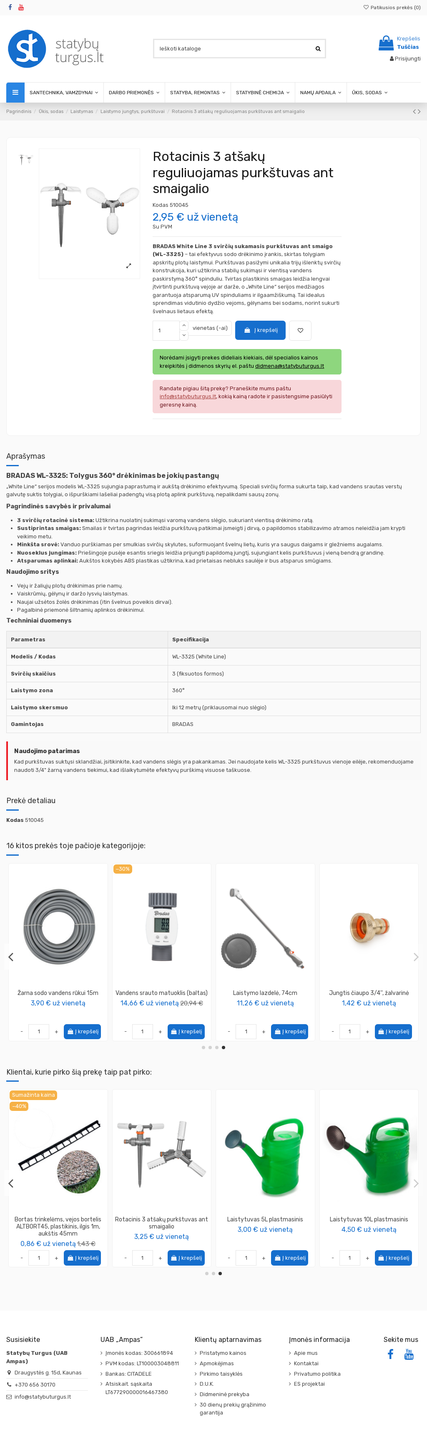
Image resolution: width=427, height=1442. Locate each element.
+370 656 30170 (35, 1385)
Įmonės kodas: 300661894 (139, 1353)
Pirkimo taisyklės (221, 1374)
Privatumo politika (317, 1374)
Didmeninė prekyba (224, 1394)
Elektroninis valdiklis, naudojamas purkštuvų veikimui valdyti (265, 997)
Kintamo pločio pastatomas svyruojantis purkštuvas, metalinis (369, 997)
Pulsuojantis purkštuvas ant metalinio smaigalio (161, 1223)
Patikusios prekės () (392, 7)
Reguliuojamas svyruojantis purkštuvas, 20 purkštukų (161, 997)
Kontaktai (306, 1363)
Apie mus (306, 1353)
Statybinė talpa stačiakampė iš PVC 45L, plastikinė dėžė (265, 1223)
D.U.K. (207, 1384)
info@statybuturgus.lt (43, 1397)
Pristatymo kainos (223, 1353)
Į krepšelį (261, 330)
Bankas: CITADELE (128, 1374)
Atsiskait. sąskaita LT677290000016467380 (136, 1388)
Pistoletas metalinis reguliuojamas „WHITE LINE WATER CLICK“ (58, 997)
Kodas (160, 205)
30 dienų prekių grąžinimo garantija (233, 1409)
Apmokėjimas (217, 1363)
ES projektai (309, 1384)
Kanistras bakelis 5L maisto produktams (58, 1223)
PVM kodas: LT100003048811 (142, 1363)
